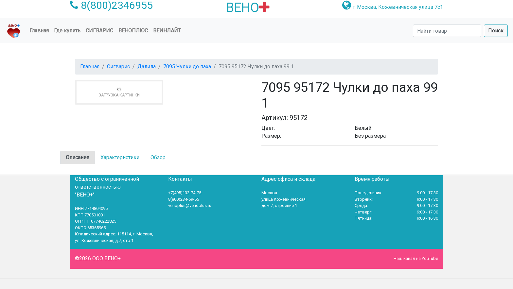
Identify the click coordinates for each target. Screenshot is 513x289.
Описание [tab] (77, 157)
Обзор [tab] (158, 157)
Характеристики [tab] (119, 157)
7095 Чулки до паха (187, 66)
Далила (146, 66)
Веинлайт (167, 30)
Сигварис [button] (99, 30)
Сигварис (118, 66)
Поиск (496, 30)
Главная (40, 30)
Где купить (67, 30)
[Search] (447, 31)
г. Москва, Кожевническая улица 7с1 (397, 7)
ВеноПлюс (133, 30)
